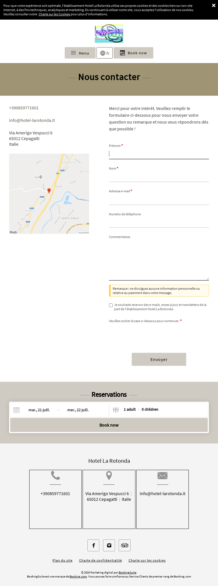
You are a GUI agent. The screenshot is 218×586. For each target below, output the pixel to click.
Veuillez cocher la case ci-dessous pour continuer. (145, 321)
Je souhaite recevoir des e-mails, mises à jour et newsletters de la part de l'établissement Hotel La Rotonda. (160, 307)
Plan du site (63, 556)
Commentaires (119, 237)
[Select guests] (135, 410)
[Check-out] (78, 410)
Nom (114, 168)
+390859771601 (24, 107)
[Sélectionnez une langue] (105, 53)
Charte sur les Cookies (54, 14)
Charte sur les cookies (147, 556)
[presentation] (152, 335)
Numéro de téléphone (125, 214)
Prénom (116, 145)
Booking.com (78, 572)
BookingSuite (127, 568)
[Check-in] (34, 410)
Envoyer (159, 359)
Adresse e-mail (121, 191)
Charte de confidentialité (100, 556)
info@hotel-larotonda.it (32, 120)
